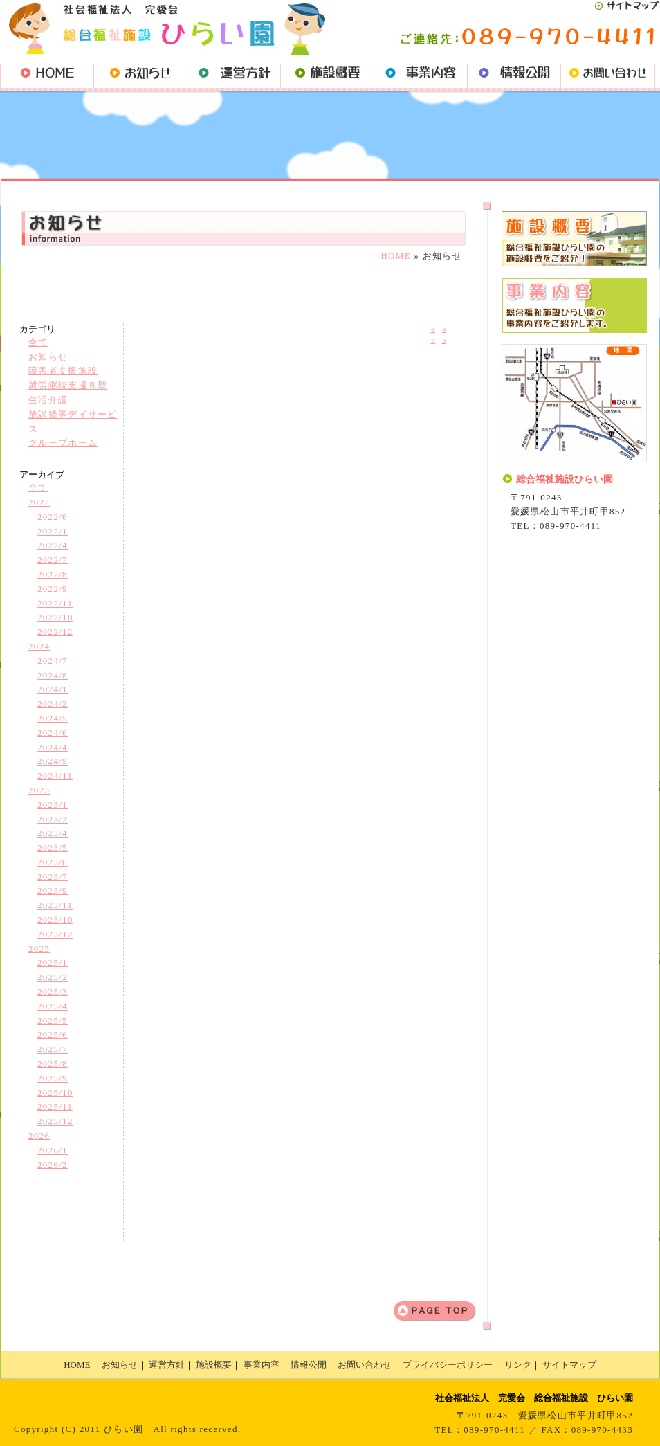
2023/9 (52, 890)
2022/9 (52, 589)
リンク (517, 1364)
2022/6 (52, 517)
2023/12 (55, 934)
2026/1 (52, 1150)
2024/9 (52, 761)
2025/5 (52, 1020)
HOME (395, 256)
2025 (39, 948)
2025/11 (55, 1106)
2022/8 (52, 574)
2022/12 (55, 631)
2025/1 (52, 962)
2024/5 (52, 718)
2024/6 (52, 732)
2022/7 (52, 559)
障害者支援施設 (63, 370)
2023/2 (52, 819)
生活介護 (48, 400)
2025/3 (52, 991)
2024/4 (52, 747)
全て (38, 342)
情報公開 (309, 1364)
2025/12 (55, 1121)
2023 (39, 790)
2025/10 (55, 1092)
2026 (39, 1135)
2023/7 (52, 876)
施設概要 (214, 1364)
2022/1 (52, 531)
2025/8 (52, 1063)
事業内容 (261, 1364)
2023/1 (52, 804)
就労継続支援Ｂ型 (67, 385)
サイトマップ (569, 1364)
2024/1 (52, 689)
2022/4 (52, 545)
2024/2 (52, 703)
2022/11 (55, 603)
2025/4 (52, 1006)
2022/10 (55, 617)
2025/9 (52, 1078)
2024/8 (52, 675)
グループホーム (63, 442)
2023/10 (55, 919)
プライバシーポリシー (448, 1364)
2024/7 (52, 661)
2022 (39, 502)
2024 (39, 646)
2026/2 (52, 1164)
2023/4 (52, 833)
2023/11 (55, 905)
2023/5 (52, 847)
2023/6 (52, 862)
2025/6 (52, 1034)
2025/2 (52, 977)
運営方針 (167, 1364)
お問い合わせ (365, 1364)
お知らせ (48, 357)
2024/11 (55, 775)
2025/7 (52, 1049)
